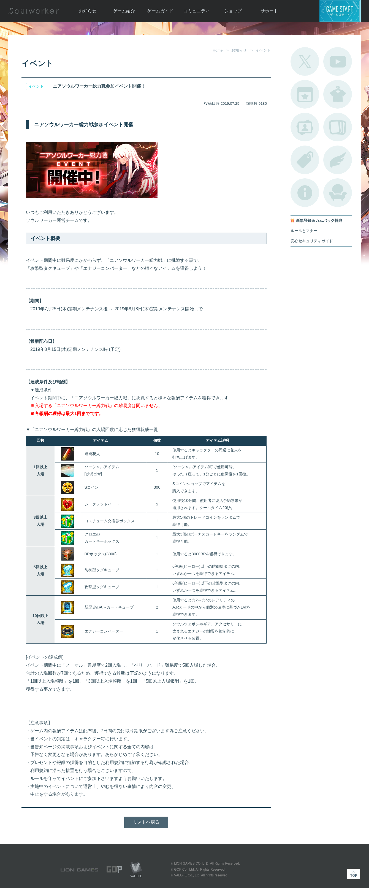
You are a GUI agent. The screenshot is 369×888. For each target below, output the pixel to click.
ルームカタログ (337, 192)
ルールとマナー (304, 231)
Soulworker (33, 11)
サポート (269, 11)
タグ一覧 (305, 160)
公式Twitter (305, 61)
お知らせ (87, 11)
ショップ (233, 11)
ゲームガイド (160, 11)
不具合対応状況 (305, 192)
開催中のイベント (305, 94)
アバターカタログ (337, 94)
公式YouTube (337, 61)
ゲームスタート (340, 11)
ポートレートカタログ (305, 127)
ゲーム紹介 (124, 11)
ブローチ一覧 (337, 160)
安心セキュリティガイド (312, 241)
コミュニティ (196, 11)
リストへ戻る (146, 822)
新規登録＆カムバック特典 (319, 221)
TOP (353, 874)
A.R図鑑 (337, 127)
